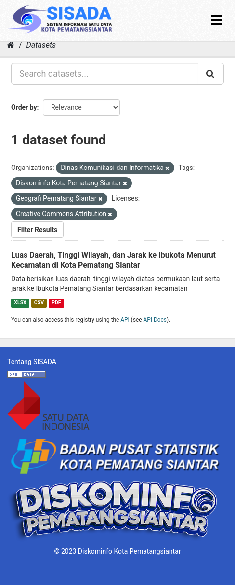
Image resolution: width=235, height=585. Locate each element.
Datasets (41, 45)
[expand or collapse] (217, 20)
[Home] (10, 45)
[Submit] (211, 74)
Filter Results (37, 230)
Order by (24, 107)
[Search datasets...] (104, 74)
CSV (39, 302)
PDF (56, 302)
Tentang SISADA (31, 361)
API (125, 319)
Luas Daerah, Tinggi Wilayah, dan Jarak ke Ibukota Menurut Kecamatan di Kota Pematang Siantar (113, 260)
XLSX (20, 302)
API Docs (155, 319)
